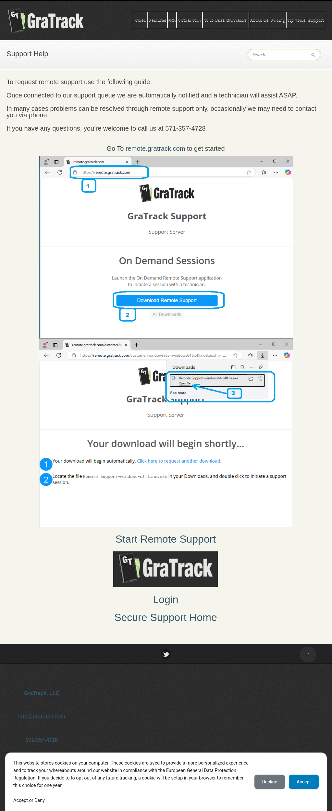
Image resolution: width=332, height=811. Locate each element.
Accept (304, 781)
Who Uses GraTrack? (225, 20)
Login (165, 599)
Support (316, 20)
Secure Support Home (165, 617)
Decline (269, 781)
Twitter (166, 654)
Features (157, 20)
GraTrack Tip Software (51, 21)
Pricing (278, 20)
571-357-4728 (42, 740)
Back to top (308, 655)
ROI (172, 20)
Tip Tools (296, 20)
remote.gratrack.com (155, 148)
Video (140, 20)
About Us (259, 20)
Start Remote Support (166, 539)
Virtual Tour (189, 20)
